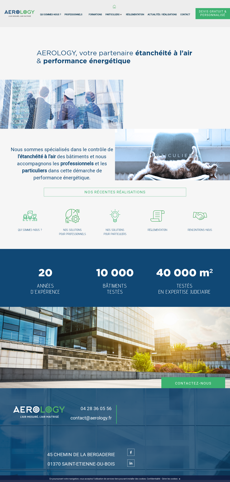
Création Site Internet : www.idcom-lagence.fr (84, 472)
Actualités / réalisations (162, 14)
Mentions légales (148, 472)
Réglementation (135, 14)
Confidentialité (167, 472)
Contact (185, 14)
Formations (95, 14)
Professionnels (73, 14)
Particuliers (112, 14)
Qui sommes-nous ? (50, 14)
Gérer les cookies (170, 479)
